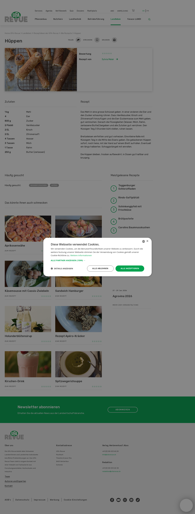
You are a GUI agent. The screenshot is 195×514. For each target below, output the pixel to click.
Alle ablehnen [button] (100, 268)
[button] (97, 260)
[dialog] (97, 257)
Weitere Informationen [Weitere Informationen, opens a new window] (81, 255)
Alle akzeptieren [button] (130, 268)
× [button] (147, 241)
